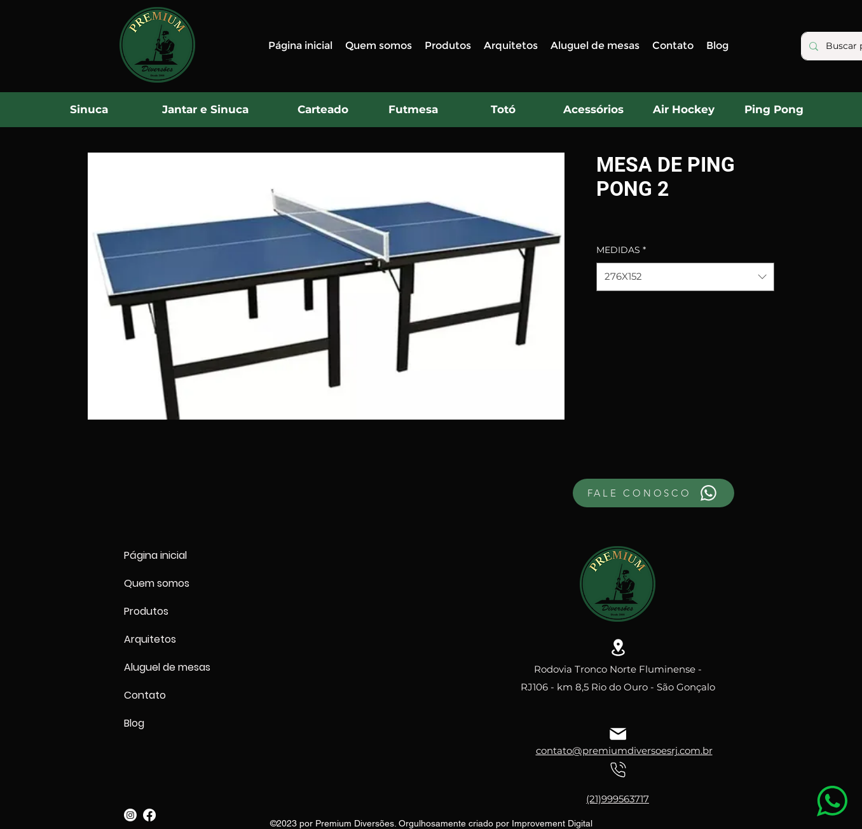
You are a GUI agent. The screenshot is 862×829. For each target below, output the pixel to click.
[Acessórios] (593, 109)
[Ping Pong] (774, 109)
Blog (134, 723)
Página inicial (155, 555)
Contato (145, 695)
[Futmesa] (413, 109)
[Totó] (503, 109)
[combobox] (685, 277)
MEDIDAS (621, 250)
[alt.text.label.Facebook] (149, 815)
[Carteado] (323, 109)
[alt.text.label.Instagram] (130, 815)
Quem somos (156, 583)
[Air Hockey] (683, 109)
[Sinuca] (89, 109)
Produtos (146, 611)
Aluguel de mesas (167, 667)
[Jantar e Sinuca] (205, 109)
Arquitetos (150, 639)
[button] (447, 45)
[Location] (618, 647)
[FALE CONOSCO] (653, 493)
